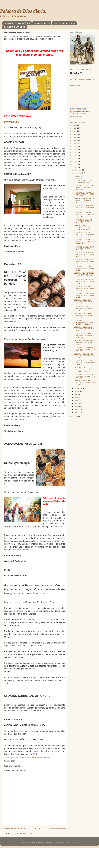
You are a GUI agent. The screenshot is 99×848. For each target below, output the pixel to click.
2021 (75, 140)
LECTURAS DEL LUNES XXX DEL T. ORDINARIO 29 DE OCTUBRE (84, 194)
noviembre (78, 173)
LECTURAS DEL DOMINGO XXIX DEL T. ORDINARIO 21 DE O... (84, 248)
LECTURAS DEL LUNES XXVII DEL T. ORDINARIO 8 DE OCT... (84, 335)
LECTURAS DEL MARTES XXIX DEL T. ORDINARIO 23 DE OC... (84, 234)
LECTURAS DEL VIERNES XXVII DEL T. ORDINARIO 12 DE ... (84, 308)
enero (76, 412)
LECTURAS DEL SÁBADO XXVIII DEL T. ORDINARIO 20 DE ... (84, 254)
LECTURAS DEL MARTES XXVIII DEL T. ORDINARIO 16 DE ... (84, 281)
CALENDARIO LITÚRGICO (14, 27)
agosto (77, 391)
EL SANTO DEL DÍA (42, 23)
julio (76, 394)
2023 (75, 134)
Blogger (73, 842)
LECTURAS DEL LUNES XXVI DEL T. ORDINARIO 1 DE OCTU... (84, 382)
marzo (76, 407)
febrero (77, 410)
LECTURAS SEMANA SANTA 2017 (82, 79)
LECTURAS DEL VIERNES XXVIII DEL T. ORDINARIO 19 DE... (84, 261)
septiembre (78, 388)
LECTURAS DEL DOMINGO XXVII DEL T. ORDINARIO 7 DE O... (84, 342)
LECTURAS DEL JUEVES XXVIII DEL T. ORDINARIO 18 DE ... (84, 268)
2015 (75, 158)
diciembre (78, 170)
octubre (77, 176)
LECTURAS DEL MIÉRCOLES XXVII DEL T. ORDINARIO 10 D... (84, 322)
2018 (75, 149)
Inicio (37, 828)
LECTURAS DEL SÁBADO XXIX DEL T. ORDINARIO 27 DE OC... (84, 207)
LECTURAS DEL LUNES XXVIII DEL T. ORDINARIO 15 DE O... (84, 288)
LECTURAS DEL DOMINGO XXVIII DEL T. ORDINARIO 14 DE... (84, 295)
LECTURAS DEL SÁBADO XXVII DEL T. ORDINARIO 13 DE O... (84, 302)
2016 (75, 155)
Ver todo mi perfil (76, 117)
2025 (75, 128)
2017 (75, 152)
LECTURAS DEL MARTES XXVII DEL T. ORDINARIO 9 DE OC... (84, 329)
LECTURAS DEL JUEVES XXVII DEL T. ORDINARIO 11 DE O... (84, 315)
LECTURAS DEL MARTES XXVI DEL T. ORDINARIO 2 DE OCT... (84, 376)
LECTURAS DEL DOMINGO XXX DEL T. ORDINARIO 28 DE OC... (84, 200)
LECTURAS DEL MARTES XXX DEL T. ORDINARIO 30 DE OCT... (83, 187)
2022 (75, 137)
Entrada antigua (57, 828)
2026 (75, 125)
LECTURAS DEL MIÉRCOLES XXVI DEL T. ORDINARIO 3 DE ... (84, 369)
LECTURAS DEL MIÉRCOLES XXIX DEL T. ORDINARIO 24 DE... (84, 227)
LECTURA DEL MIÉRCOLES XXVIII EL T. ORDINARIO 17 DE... (84, 275)
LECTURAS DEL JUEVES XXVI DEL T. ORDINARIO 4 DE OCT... (84, 362)
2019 (75, 146)
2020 (75, 143)
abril (76, 403)
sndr (53, 842)
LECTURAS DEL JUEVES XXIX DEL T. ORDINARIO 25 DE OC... (84, 221)
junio (76, 397)
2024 (75, 131)
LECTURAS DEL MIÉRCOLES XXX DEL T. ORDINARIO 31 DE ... (84, 180)
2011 (75, 416)
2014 (75, 161)
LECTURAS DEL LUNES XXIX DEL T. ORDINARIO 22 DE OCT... (84, 241)
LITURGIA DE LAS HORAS (64, 23)
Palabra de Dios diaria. (23, 11)
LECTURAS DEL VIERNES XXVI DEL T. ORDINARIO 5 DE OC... (84, 356)
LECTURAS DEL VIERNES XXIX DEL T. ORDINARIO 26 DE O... (84, 214)
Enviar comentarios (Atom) (23, 833)
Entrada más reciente (14, 828)
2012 (75, 167)
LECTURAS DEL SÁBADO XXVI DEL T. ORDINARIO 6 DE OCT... (84, 349)
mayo (76, 400)
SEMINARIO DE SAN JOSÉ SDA (17, 23)
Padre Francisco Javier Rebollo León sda (81, 113)
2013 (75, 164)
